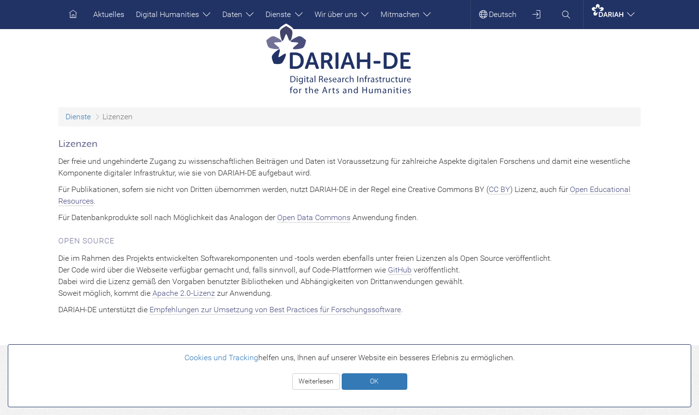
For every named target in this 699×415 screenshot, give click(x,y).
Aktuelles (108, 14)
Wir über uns (342, 14)
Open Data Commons (313, 217)
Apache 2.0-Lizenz (183, 293)
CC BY (499, 189)
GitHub (400, 269)
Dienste (284, 14)
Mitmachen (406, 14)
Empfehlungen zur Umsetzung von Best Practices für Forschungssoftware (275, 309)
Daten (238, 14)
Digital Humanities (173, 14)
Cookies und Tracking (221, 357)
